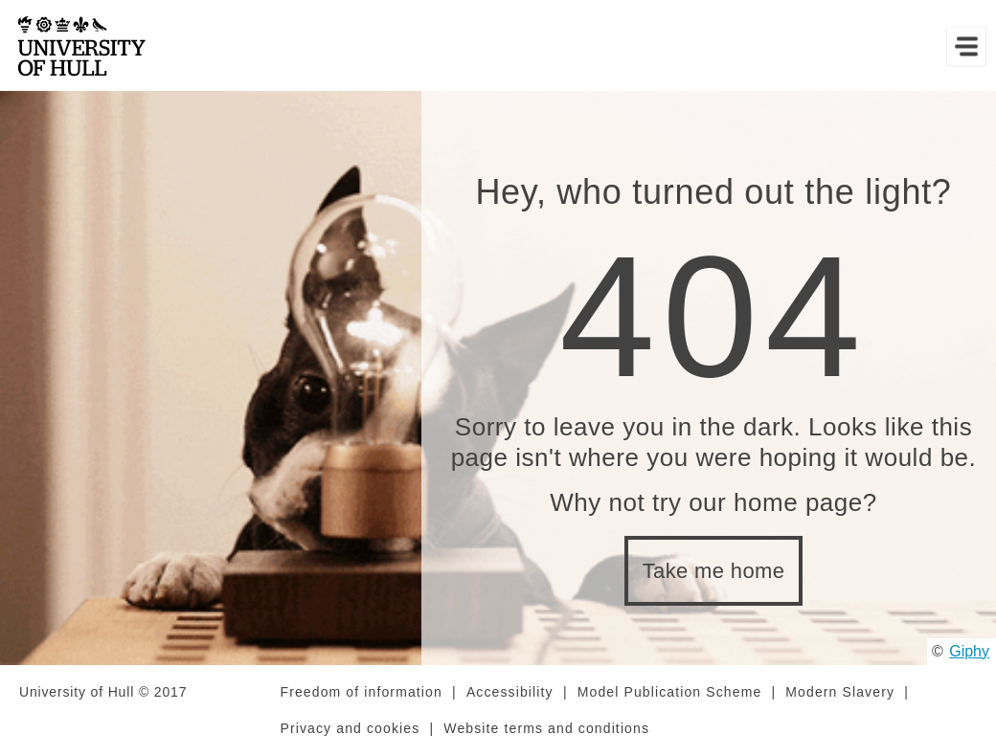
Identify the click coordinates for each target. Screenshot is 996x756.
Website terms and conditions (546, 728)
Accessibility (510, 692)
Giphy (969, 651)
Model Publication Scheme (669, 692)
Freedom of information (361, 692)
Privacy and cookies (350, 728)
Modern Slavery (839, 692)
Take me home (714, 571)
